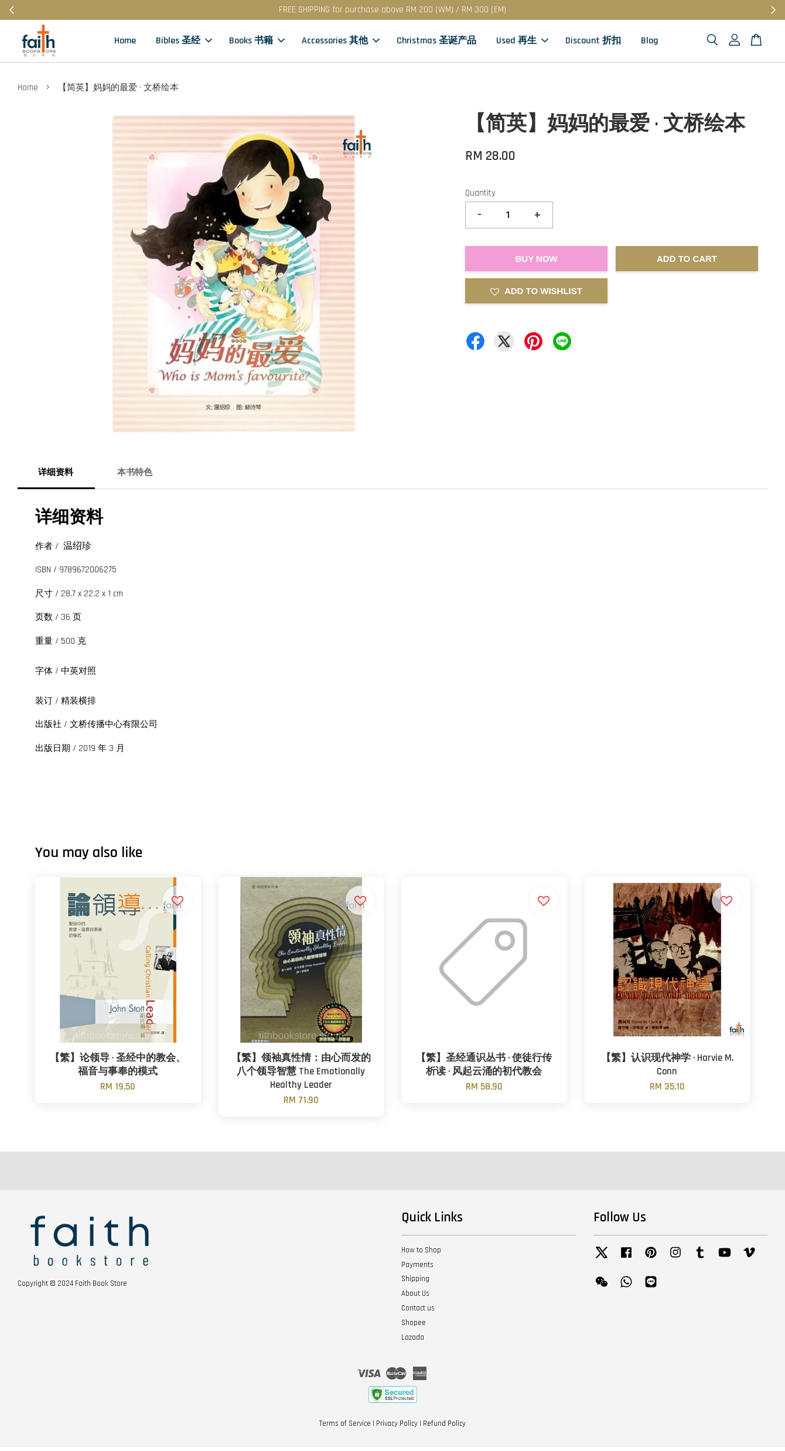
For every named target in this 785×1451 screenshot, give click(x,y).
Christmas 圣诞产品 (436, 42)
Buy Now (536, 262)
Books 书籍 (257, 42)
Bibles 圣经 (184, 42)
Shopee (413, 1326)
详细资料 (55, 475)
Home (125, 42)
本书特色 (134, 475)
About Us (415, 1297)
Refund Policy (444, 1427)
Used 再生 (522, 42)
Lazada (412, 1341)
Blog (649, 42)
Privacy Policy (397, 1427)
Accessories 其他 (341, 42)
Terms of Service (345, 1427)
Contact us (418, 1311)
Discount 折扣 (593, 42)
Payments (417, 1267)
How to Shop (421, 1253)
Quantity (480, 196)
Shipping (415, 1282)
